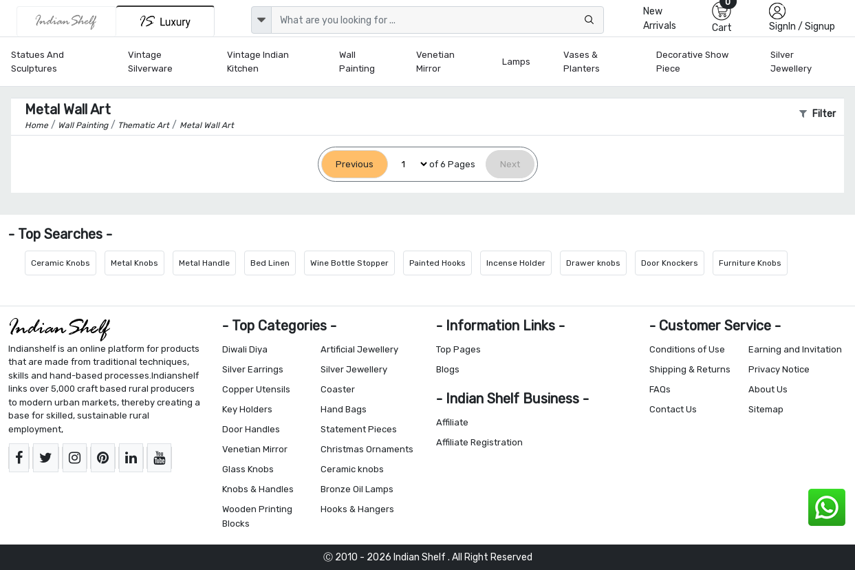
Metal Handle (204, 263)
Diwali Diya (245, 349)
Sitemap (765, 409)
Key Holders (247, 409)
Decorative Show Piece (692, 62)
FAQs (660, 389)
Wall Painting (357, 62)
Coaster (338, 389)
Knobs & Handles (258, 489)
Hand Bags (344, 409)
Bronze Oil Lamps (357, 489)
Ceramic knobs (352, 469)
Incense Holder (515, 263)
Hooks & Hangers (357, 509)
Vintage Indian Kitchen (258, 62)
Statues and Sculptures (37, 62)
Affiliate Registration (479, 442)
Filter (817, 114)
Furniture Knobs (750, 263)
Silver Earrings (252, 369)
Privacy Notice (779, 369)
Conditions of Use (687, 349)
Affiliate (452, 422)
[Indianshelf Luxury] (165, 21)
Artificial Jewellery (359, 349)
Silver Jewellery (791, 62)
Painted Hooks (437, 263)
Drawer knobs (593, 263)
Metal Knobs (134, 263)
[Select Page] (408, 164)
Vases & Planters (581, 62)
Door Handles (251, 429)
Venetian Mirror (435, 62)
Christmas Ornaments (367, 449)
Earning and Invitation (795, 349)
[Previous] (354, 164)
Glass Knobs (248, 469)
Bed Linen (270, 263)
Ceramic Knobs (60, 263)
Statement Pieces (359, 429)
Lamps (516, 61)
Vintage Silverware (150, 62)
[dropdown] (261, 20)
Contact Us (673, 409)
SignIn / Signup (802, 26)
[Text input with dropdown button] (437, 20)
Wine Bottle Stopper (349, 263)
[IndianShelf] (66, 21)
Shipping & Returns (689, 369)
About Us (768, 389)
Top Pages (458, 349)
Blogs (447, 369)
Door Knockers (669, 263)
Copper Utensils (256, 389)
